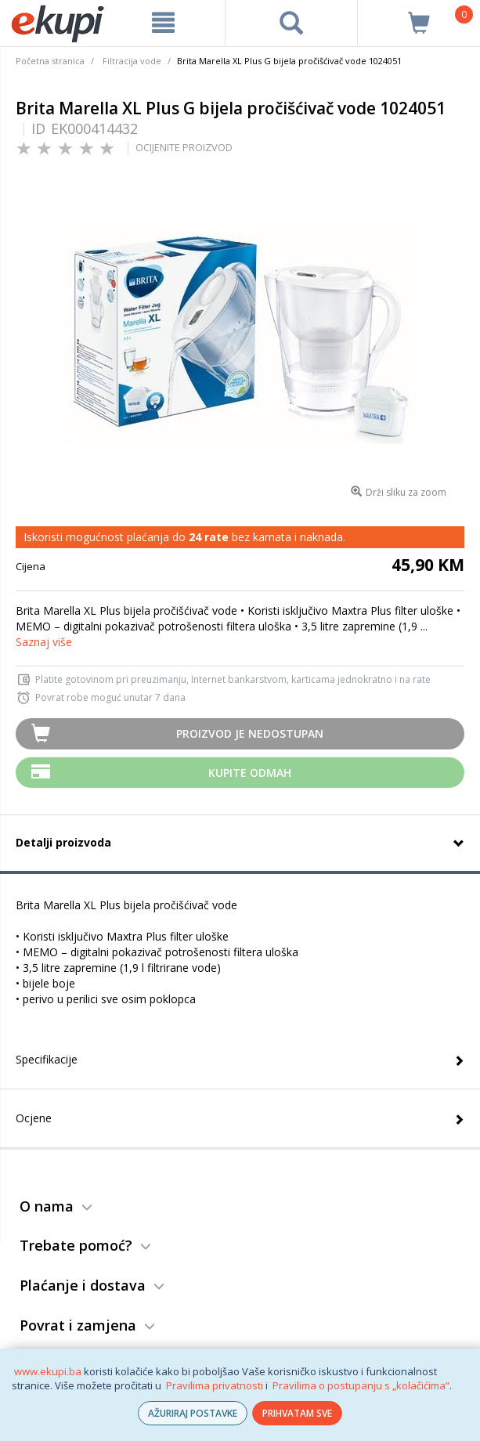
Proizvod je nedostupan (249, 733)
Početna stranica (50, 61)
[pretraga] (291, 22)
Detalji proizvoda (63, 842)
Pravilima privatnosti (214, 1385)
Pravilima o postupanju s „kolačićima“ (360, 1385)
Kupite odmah (249, 772)
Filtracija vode (132, 61)
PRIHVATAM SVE (297, 1413)
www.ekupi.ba (47, 1371)
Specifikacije (47, 1059)
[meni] (163, 22)
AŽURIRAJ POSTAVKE (192, 1413)
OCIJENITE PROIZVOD (184, 147)
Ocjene (34, 1118)
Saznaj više (44, 641)
